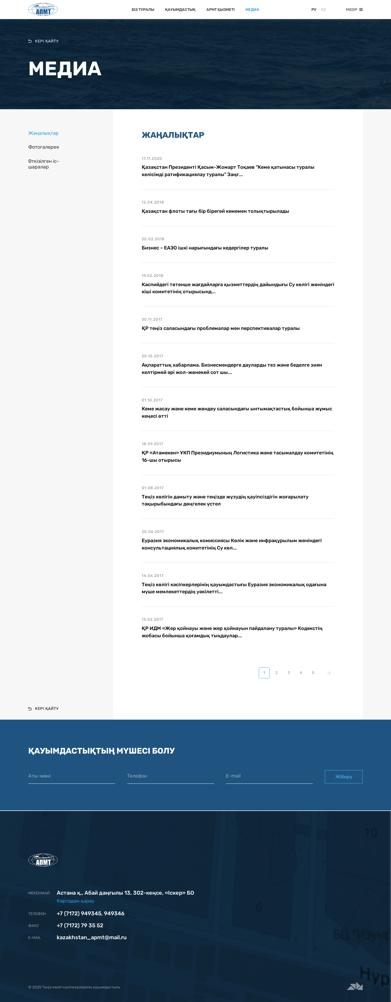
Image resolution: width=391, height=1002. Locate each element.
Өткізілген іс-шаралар (43, 164)
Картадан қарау (75, 901)
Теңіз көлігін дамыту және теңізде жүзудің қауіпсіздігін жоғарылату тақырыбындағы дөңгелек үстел (225, 500)
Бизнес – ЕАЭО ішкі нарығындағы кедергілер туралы (205, 248)
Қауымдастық (180, 9)
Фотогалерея (43, 147)
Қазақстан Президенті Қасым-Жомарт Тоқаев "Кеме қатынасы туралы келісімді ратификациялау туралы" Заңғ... (228, 170)
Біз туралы (143, 9)
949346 (114, 913)
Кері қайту (43, 41)
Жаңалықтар (43, 133)
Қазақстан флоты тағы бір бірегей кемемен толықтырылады (215, 211)
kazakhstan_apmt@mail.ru (92, 937)
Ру (313, 9)
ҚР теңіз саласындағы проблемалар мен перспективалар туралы (221, 329)
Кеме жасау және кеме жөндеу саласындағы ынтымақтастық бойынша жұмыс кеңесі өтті (237, 412)
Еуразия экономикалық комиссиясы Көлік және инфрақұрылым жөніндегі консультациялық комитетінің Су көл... (232, 544)
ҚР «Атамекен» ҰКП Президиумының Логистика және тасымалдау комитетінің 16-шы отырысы (237, 456)
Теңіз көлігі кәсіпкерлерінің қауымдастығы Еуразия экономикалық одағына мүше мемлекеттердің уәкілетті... (234, 588)
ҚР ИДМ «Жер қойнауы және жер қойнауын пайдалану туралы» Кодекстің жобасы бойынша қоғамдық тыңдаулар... (232, 632)
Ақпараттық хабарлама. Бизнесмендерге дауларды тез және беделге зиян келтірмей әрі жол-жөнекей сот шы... (232, 368)
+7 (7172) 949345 (79, 913)
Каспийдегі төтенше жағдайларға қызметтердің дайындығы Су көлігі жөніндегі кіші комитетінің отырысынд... (238, 288)
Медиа (252, 9)
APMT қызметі (220, 9)
